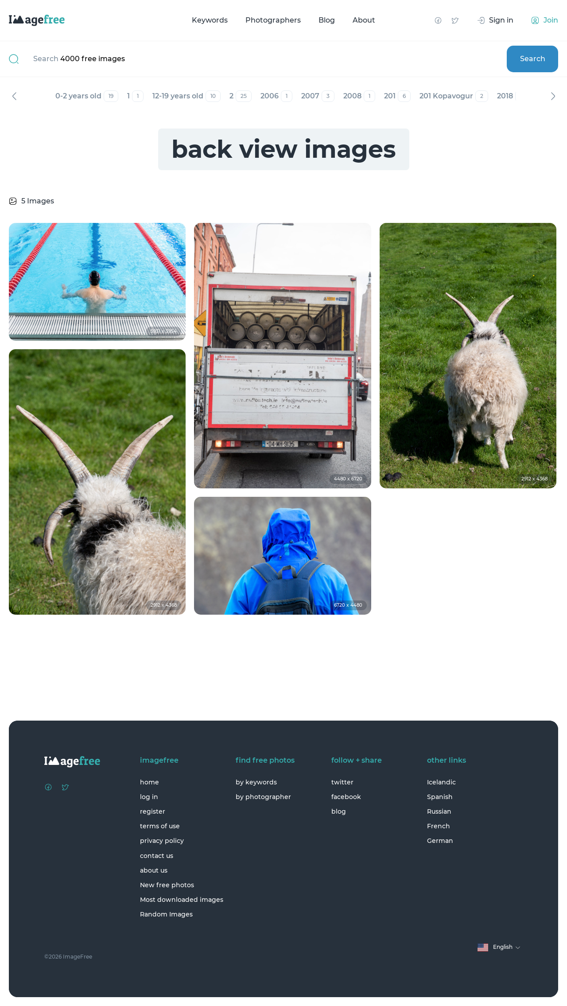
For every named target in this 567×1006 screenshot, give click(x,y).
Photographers (273, 20)
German (440, 841)
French (438, 826)
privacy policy (162, 841)
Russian (439, 811)
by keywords (256, 782)
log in (149, 797)
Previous (14, 96)
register (152, 811)
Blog (326, 20)
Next (553, 96)
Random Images (166, 914)
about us (153, 870)
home (149, 782)
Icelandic (441, 782)
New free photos (167, 885)
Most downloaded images (181, 900)
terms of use (160, 826)
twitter (342, 782)
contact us (156, 856)
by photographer (263, 797)
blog (338, 811)
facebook (346, 797)
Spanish (440, 797)
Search (532, 59)
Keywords (210, 20)
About (364, 20)
